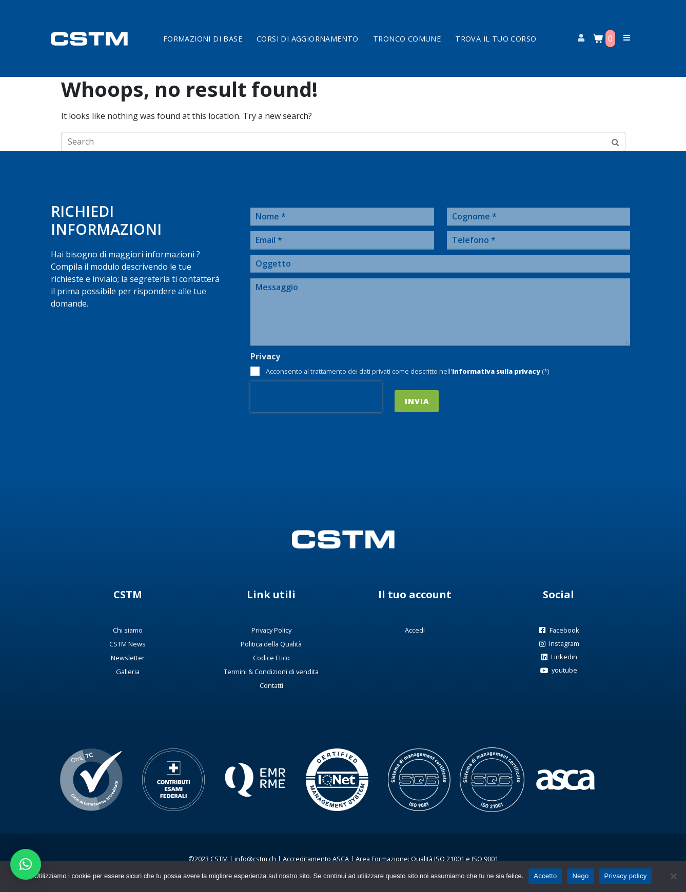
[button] (25, 864)
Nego (580, 876)
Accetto (545, 876)
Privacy (265, 356)
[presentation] (316, 396)
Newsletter (128, 657)
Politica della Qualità (271, 643)
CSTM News (127, 643)
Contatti (271, 685)
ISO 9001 (485, 858)
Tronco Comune (407, 39)
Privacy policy (625, 876)
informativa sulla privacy (496, 371)
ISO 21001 (449, 858)
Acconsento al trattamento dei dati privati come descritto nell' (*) (407, 371)
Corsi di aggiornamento (308, 39)
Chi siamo (128, 630)
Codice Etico (271, 657)
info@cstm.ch (255, 858)
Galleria (128, 671)
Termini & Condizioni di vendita (271, 671)
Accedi (415, 630)
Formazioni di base (202, 39)
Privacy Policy (271, 630)
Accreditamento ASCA (316, 858)
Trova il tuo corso (495, 39)
